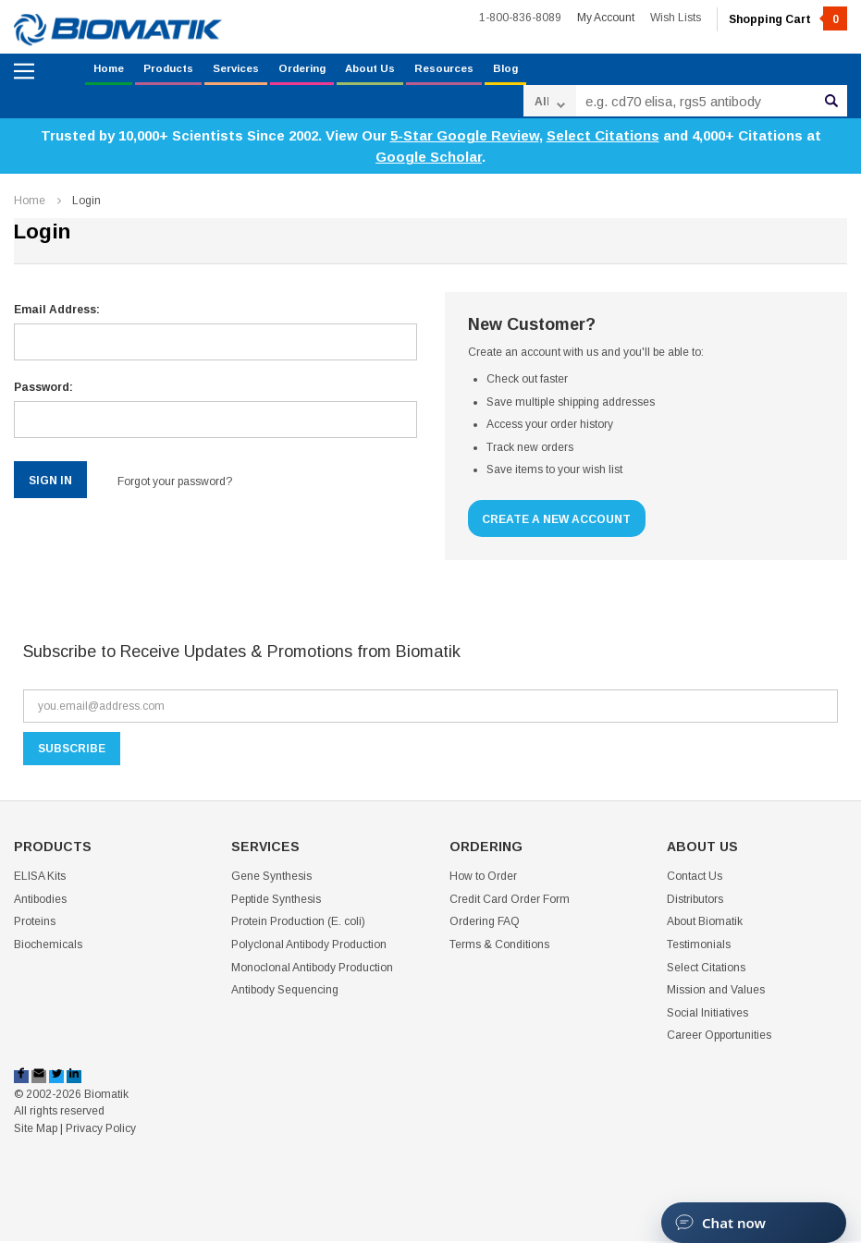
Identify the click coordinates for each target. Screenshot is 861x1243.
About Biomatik (705, 924)
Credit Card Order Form (509, 901)
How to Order (483, 878)
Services (251, 70)
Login (86, 202)
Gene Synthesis (271, 878)
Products (176, 70)
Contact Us (694, 878)
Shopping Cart (788, 19)
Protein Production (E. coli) (298, 924)
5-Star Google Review (464, 138)
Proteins (34, 924)
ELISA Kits (40, 878)
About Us (402, 70)
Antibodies (40, 901)
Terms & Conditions (499, 946)
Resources (482, 70)
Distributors (695, 901)
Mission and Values (716, 992)
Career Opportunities (719, 1037)
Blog (549, 70)
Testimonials (699, 946)
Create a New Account (561, 521)
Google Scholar (428, 159)
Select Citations (603, 138)
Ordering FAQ (484, 924)
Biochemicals (48, 946)
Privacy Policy (101, 1130)
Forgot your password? (184, 482)
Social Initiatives (707, 1014)
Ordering (326, 70)
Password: (43, 390)
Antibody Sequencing (284, 992)
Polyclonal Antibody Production (309, 946)
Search (831, 103)
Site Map (35, 1130)
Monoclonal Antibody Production (312, 969)
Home (111, 70)
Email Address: (57, 312)
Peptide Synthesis (276, 901)
